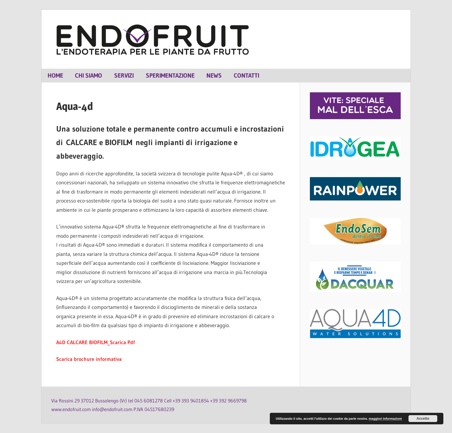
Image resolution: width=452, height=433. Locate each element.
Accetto (423, 419)
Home (55, 75)
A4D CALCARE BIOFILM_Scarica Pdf (95, 342)
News (214, 75)
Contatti (246, 75)
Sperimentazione (170, 75)
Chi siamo (88, 75)
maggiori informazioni (385, 418)
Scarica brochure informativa (89, 359)
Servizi (124, 75)
